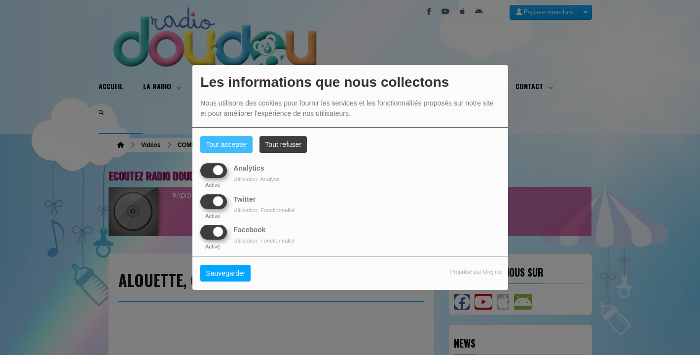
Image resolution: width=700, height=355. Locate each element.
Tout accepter (226, 144)
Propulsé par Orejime (476, 272)
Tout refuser (283, 144)
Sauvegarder (225, 273)
